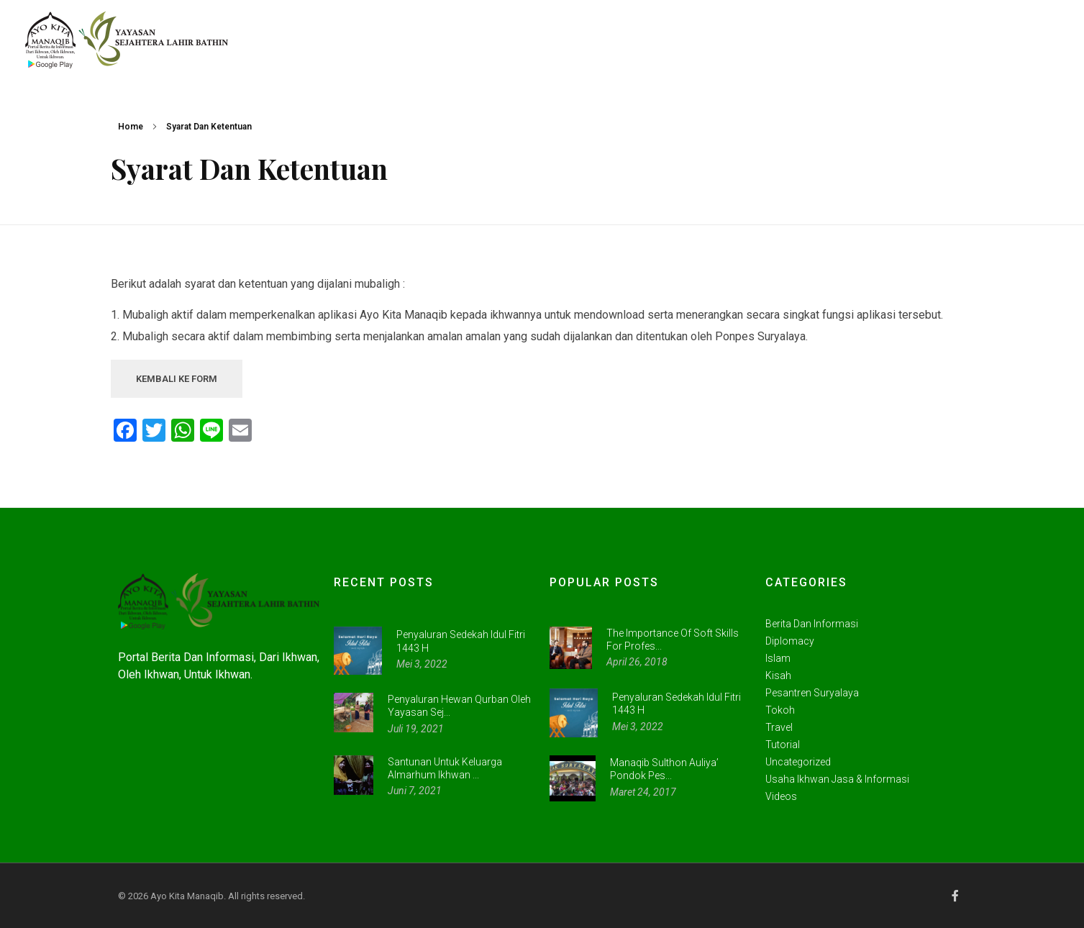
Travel (779, 727)
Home (130, 127)
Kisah (778, 675)
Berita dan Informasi (811, 623)
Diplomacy (789, 641)
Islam (778, 658)
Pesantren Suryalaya (812, 693)
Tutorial (782, 744)
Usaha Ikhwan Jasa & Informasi (837, 779)
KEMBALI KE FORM (176, 378)
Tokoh (780, 710)
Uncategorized (798, 762)
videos (781, 796)
